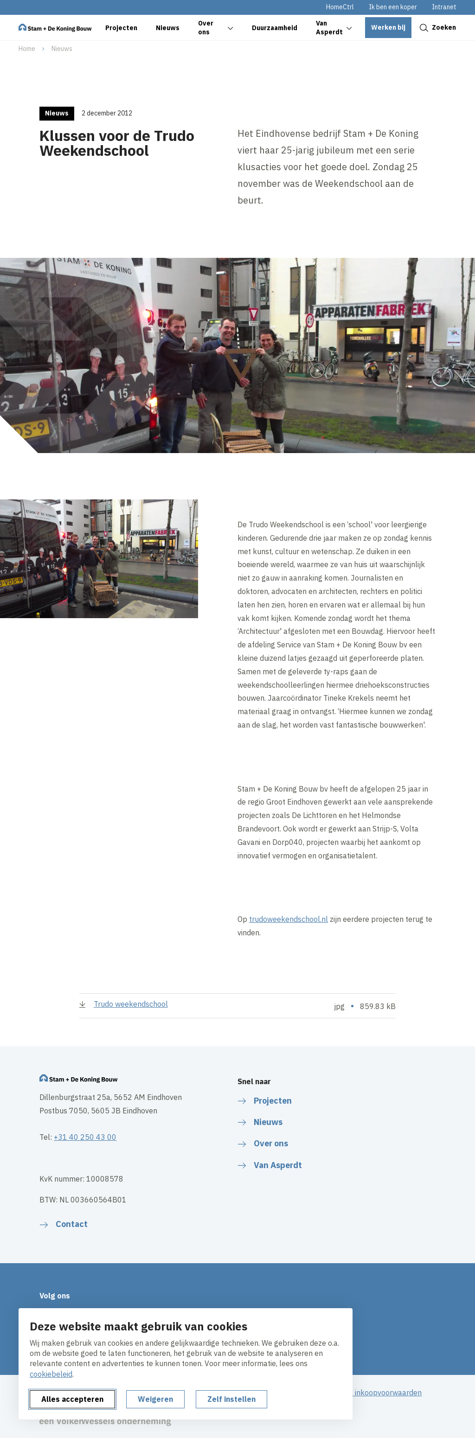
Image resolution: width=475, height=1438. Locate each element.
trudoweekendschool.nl (288, 919)
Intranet (444, 7)
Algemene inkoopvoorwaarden (370, 1392)
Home (27, 49)
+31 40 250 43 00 (85, 1137)
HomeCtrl (340, 7)
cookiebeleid (51, 1374)
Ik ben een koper (393, 7)
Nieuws (61, 49)
